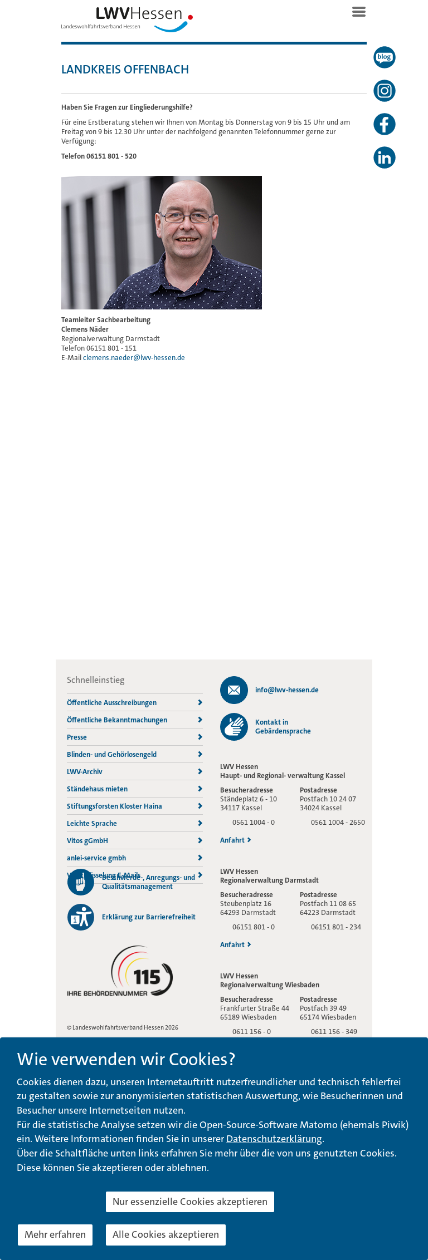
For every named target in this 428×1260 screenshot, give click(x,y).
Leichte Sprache (135, 823)
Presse (135, 737)
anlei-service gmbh (135, 858)
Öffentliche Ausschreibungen (135, 703)
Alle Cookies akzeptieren (166, 1234)
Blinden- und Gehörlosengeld (135, 754)
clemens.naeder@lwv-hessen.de (134, 357)
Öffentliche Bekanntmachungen (135, 720)
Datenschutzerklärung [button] (274, 1138)
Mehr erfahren (55, 1234)
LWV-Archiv (135, 772)
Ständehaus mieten (135, 789)
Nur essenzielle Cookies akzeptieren (190, 1201)
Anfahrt (235, 840)
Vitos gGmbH (135, 841)
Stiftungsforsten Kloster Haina (135, 806)
